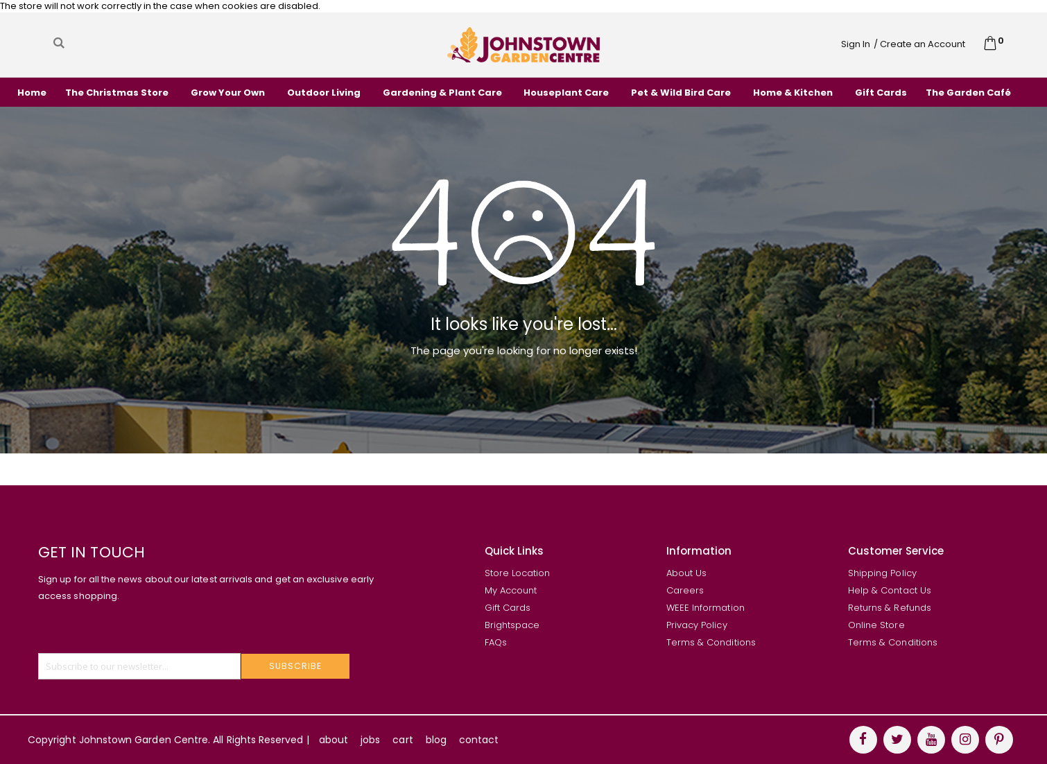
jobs (370, 740)
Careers (685, 590)
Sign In (855, 44)
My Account (511, 590)
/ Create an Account (919, 44)
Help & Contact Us (889, 590)
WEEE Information (705, 607)
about (333, 740)
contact (479, 740)
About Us (686, 573)
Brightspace (512, 625)
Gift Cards (508, 607)
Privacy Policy (696, 625)
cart (402, 740)
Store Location (518, 573)
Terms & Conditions (711, 642)
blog (436, 740)
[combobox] (190, 43)
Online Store (876, 625)
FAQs (496, 642)
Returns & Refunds (889, 607)
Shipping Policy (882, 573)
